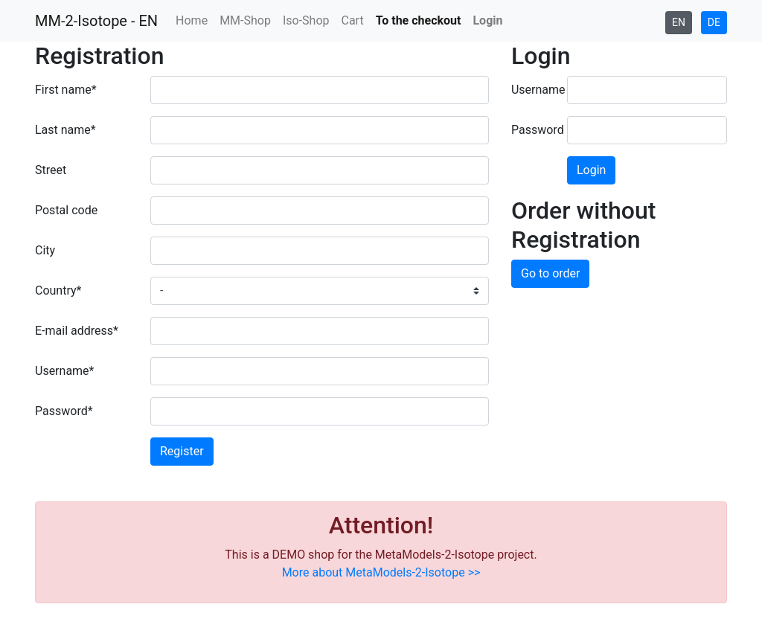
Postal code (66, 210)
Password (76, 410)
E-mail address (76, 330)
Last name (76, 129)
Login (591, 170)
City (45, 250)
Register (182, 451)
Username (76, 370)
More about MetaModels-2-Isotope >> (381, 572)
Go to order (550, 273)
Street (50, 170)
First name (76, 89)
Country (76, 290)
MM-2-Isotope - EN (96, 21)
